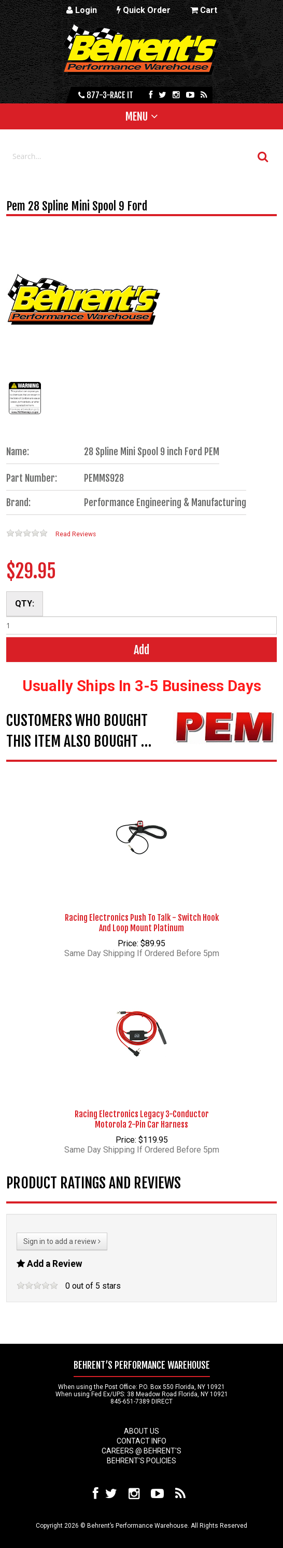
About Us (141, 1431)
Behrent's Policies (141, 1461)
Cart (203, 10)
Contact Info (141, 1441)
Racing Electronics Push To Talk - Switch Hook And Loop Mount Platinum (142, 922)
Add (141, 650)
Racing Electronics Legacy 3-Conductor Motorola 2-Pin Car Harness (142, 1119)
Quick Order (144, 10)
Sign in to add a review (62, 1241)
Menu (136, 116)
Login (81, 10)
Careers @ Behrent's (141, 1451)
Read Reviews (75, 534)
